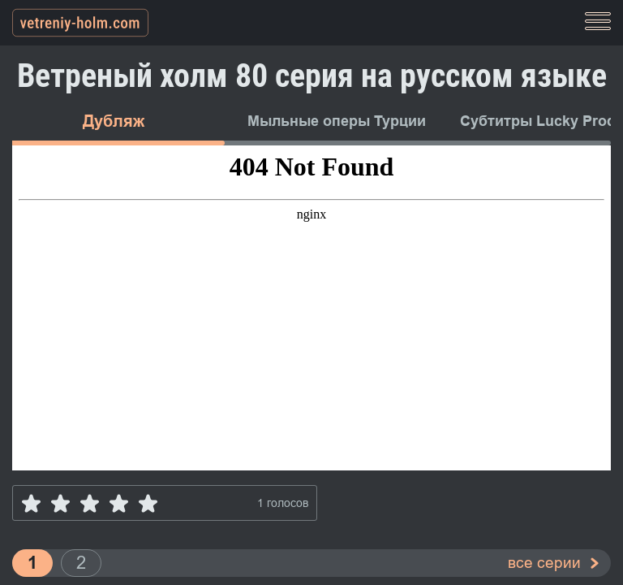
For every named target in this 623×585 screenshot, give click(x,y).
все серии (544, 562)
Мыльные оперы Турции (336, 121)
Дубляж (113, 121)
